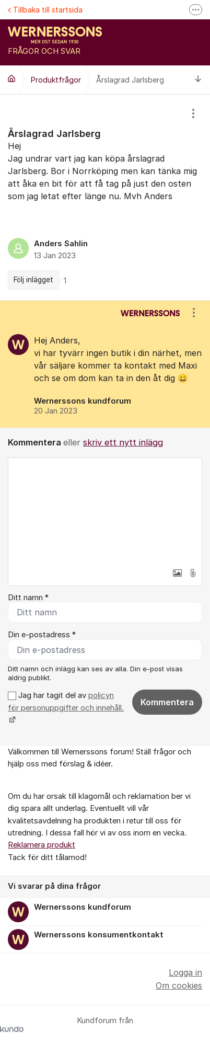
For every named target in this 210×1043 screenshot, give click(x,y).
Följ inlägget (33, 280)
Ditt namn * (28, 597)
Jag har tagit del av (66, 708)
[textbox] (105, 510)
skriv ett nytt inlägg (123, 442)
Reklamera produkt (41, 845)
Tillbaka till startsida (45, 9)
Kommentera (167, 702)
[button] (177, 573)
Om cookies (179, 985)
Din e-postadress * (42, 634)
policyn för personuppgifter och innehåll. (66, 701)
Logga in (185, 972)
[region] (105, 197)
